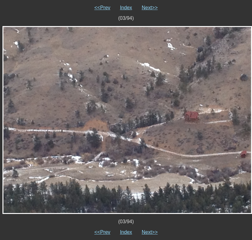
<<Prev (102, 7)
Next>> (150, 7)
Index (126, 7)
